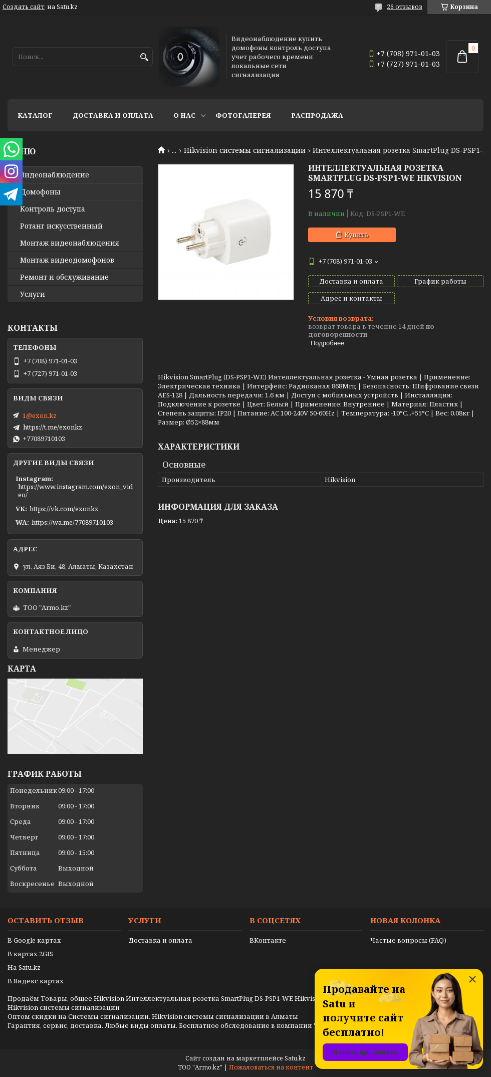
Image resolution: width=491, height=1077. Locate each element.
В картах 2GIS (30, 953)
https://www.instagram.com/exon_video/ (75, 491)
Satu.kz (295, 1058)
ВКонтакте (268, 940)
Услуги (32, 294)
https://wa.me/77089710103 (72, 522)
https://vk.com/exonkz (64, 509)
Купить (356, 234)
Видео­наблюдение (54, 174)
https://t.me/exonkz (52, 427)
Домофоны (40, 191)
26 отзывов (404, 7)
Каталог (35, 115)
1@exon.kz (40, 415)
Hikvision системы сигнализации (245, 150)
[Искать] (144, 57)
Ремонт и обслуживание (64, 277)
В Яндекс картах (36, 980)
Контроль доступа (52, 208)
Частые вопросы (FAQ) (408, 940)
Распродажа (317, 115)
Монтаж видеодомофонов (67, 260)
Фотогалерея (243, 115)
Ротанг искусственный (61, 226)
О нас (184, 115)
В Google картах (34, 940)
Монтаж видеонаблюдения (69, 243)
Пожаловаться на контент (271, 1067)
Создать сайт (24, 7)
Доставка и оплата (113, 115)
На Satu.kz (24, 967)
